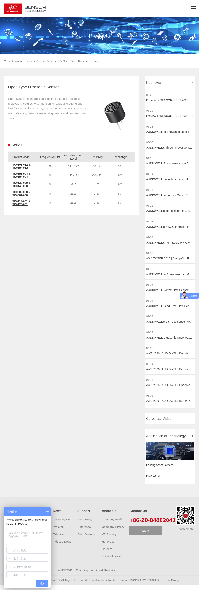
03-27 (149, 336)
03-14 (149, 368)
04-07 (149, 255)
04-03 (149, 320)
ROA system (153, 481)
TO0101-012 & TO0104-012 (21, 166)
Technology (84, 525)
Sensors (55, 61)
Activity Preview (112, 561)
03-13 (149, 384)
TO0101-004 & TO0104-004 (21, 175)
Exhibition (59, 539)
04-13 (149, 191)
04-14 (149, 175)
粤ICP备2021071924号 (144, 585)
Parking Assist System (159, 470)
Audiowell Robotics (103, 575)
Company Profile (112, 525)
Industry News (62, 547)
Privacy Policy (170, 585)
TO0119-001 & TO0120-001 (21, 203)
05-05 (149, 143)
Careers (107, 554)
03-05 (149, 400)
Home (29, 61)
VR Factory (109, 539)
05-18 (149, 127)
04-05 (149, 288)
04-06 (149, 272)
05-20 (149, 94)
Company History (113, 532)
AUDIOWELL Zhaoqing (73, 575)
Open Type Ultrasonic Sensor (80, 61)
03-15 (149, 352)
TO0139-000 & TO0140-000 (21, 184)
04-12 (149, 207)
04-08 (149, 223)
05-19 (149, 111)
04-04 (149, 304)
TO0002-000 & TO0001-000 (21, 193)
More (145, 536)
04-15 (149, 159)
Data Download (87, 539)
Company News (63, 525)
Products (41, 61)
